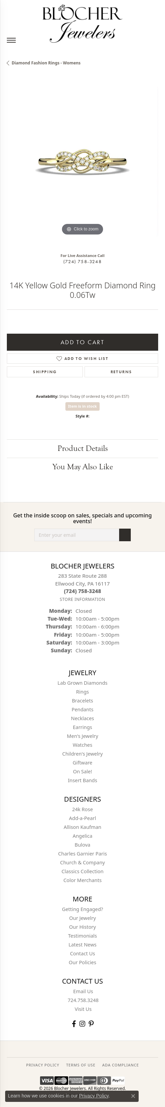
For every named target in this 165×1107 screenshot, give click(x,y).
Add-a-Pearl (82, 818)
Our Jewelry (82, 918)
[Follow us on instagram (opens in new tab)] (82, 1023)
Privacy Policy (94, 1095)
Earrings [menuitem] (82, 727)
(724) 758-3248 (82, 261)
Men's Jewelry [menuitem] (82, 736)
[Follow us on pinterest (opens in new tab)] (91, 1023)
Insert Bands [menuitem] (82, 780)
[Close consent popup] (133, 1096)
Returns (121, 372)
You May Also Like (82, 466)
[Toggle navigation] (11, 40)
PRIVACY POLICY (42, 1064)
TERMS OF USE (80, 1064)
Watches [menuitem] (82, 745)
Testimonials (82, 935)
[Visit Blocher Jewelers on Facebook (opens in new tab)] (74, 1023)
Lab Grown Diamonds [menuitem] (82, 683)
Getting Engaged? (82, 909)
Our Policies (82, 962)
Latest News (82, 944)
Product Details (83, 448)
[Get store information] (82, 599)
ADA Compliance (120, 1064)
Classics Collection (83, 871)
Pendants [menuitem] (82, 709)
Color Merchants (82, 880)
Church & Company (82, 862)
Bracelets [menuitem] (82, 700)
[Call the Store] (82, 591)
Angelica (82, 836)
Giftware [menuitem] (82, 762)
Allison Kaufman (82, 827)
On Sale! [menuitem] (82, 771)
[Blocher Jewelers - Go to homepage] (82, 22)
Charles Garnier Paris (82, 853)
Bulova (82, 844)
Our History (82, 927)
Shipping (45, 372)
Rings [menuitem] (82, 691)
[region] (82, 162)
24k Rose (82, 809)
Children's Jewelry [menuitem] (82, 753)
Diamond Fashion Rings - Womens (46, 63)
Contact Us (82, 953)
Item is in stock (82, 406)
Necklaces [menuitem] (82, 718)
